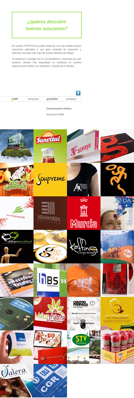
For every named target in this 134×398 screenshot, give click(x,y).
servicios (33, 99)
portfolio (52, 99)
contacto (71, 99)
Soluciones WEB (55, 114)
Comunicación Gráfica (58, 108)
